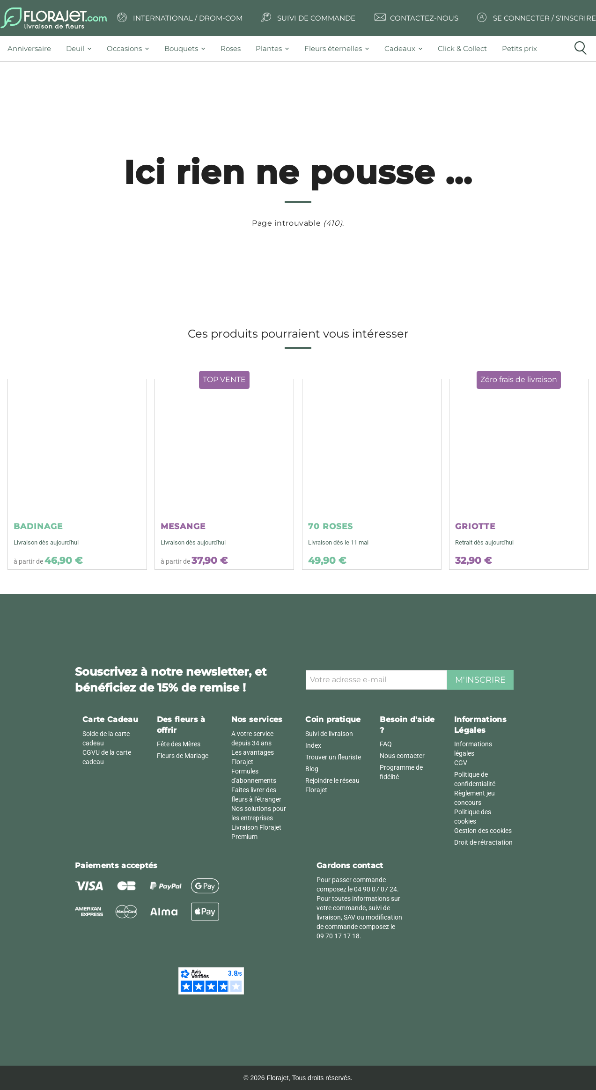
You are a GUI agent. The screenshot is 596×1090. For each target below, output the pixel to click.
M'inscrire (480, 680)
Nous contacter (402, 755)
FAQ (386, 744)
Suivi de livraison (329, 733)
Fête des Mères (178, 744)
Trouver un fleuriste (333, 757)
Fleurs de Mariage (182, 755)
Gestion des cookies (483, 830)
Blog (311, 769)
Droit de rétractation (483, 842)
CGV (460, 762)
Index (313, 745)
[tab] (33, 49)
